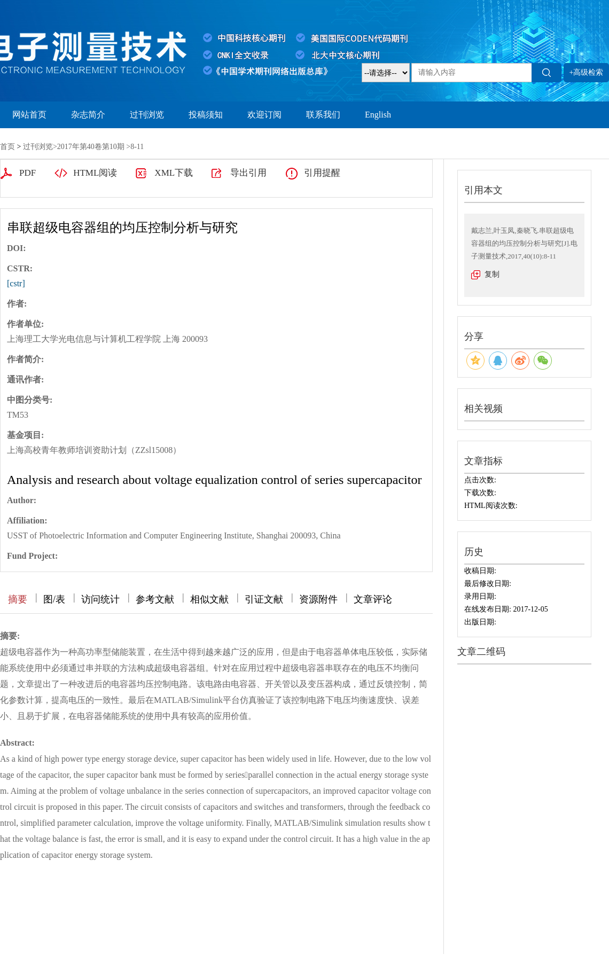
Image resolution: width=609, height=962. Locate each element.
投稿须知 (206, 114)
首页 (7, 147)
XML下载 (173, 173)
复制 (492, 274)
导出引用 (248, 173)
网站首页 (29, 114)
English (378, 114)
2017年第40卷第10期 (90, 147)
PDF (27, 173)
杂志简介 (88, 114)
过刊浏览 (147, 114)
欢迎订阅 (264, 114)
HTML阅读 (95, 173)
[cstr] (16, 283)
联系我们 (323, 114)
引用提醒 (322, 173)
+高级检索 (586, 72)
